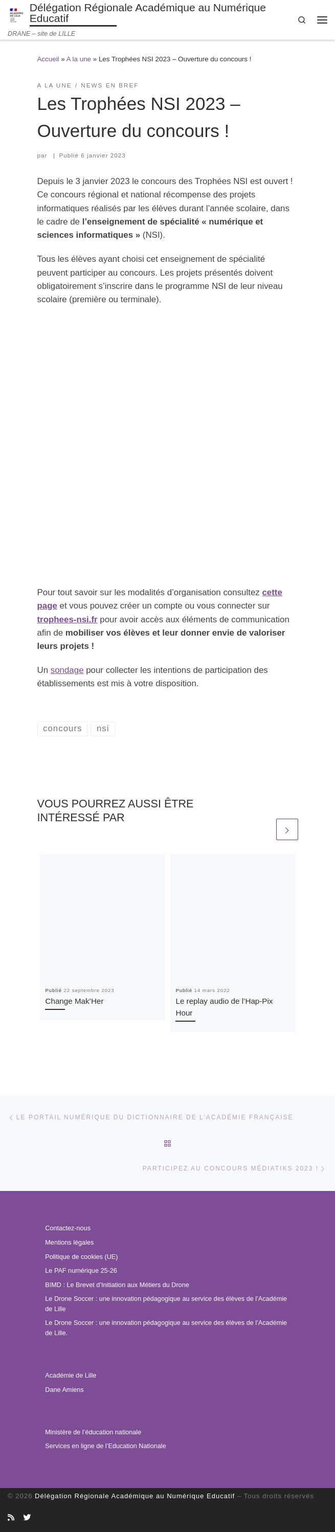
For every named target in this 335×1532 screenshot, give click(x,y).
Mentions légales (69, 1242)
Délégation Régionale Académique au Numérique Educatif (135, 1496)
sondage (67, 670)
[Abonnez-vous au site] (11, 1518)
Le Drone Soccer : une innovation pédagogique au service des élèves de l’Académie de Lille (166, 1304)
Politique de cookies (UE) (81, 1256)
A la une (78, 59)
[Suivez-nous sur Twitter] (27, 1518)
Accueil (48, 59)
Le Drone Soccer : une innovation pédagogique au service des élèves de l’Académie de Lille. (166, 1328)
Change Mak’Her (74, 1001)
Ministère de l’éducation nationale (93, 1432)
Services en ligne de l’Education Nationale (105, 1446)
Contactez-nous (68, 1228)
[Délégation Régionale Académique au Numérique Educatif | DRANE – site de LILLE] (17, 14)
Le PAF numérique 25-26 (81, 1270)
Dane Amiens (64, 1389)
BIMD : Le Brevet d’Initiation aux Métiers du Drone (117, 1285)
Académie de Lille (70, 1375)
